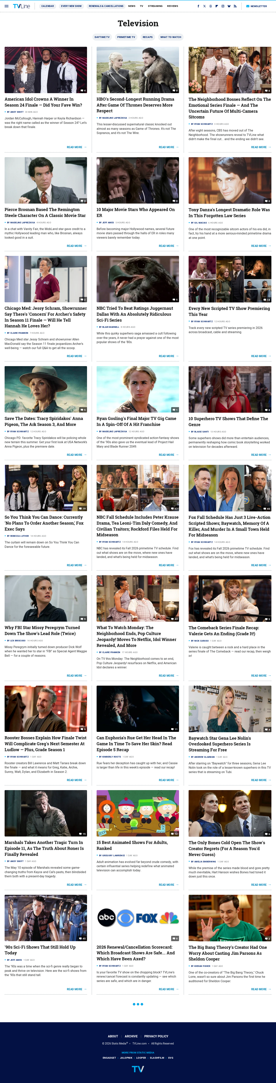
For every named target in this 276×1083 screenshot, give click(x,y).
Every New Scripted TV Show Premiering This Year (229, 311)
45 (268, 509)
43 (176, 619)
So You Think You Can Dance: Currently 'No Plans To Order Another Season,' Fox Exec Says (44, 523)
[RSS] (235, 6)
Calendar (47, 6)
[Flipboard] (217, 6)
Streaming (155, 6)
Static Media (119, 1043)
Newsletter (256, 6)
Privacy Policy (156, 1036)
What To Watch (170, 37)
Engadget (109, 1058)
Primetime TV (126, 37)
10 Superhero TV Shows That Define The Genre (228, 421)
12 (176, 834)
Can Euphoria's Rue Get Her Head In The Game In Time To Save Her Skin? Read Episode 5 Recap (136, 744)
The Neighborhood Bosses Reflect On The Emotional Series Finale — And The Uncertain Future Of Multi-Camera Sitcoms (230, 108)
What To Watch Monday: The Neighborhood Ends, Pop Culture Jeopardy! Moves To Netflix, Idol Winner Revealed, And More (136, 636)
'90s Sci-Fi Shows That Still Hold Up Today (40, 950)
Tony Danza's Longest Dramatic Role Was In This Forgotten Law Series (229, 213)
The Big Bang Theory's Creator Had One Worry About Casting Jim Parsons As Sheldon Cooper (228, 953)
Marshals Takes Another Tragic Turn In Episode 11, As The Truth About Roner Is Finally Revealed (44, 848)
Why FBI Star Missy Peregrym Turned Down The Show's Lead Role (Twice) (42, 630)
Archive (131, 1036)
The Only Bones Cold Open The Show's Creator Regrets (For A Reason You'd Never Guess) (227, 848)
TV (141, 6)
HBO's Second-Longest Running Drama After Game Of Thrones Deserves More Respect (135, 105)
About (113, 1036)
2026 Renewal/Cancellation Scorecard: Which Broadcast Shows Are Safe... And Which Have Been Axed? (136, 953)
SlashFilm (157, 1058)
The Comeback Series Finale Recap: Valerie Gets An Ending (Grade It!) (224, 631)
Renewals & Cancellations (106, 6)
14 (268, 300)
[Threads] (210, 6)
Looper (141, 1058)
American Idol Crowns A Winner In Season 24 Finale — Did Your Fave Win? (43, 102)
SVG (170, 1058)
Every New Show (71, 6)
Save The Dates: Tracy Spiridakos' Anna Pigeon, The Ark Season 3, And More (44, 421)
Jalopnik (126, 1058)
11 (176, 729)
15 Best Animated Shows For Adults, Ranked (132, 845)
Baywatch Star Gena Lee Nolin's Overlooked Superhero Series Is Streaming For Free (220, 744)
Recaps (148, 37)
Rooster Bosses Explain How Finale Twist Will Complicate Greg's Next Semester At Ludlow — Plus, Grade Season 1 (45, 744)
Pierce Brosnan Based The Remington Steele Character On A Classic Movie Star (45, 212)
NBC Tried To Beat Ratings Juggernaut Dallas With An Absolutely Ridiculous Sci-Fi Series (135, 314)
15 (84, 834)
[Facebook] (198, 6)
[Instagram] (223, 6)
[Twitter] (204, 6)
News (131, 6)
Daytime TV (102, 37)
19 (84, 508)
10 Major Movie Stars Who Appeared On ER (136, 212)
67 (176, 508)
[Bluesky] (229, 6)
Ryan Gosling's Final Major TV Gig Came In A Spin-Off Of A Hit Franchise (136, 421)
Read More (74, 147)
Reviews (172, 6)
